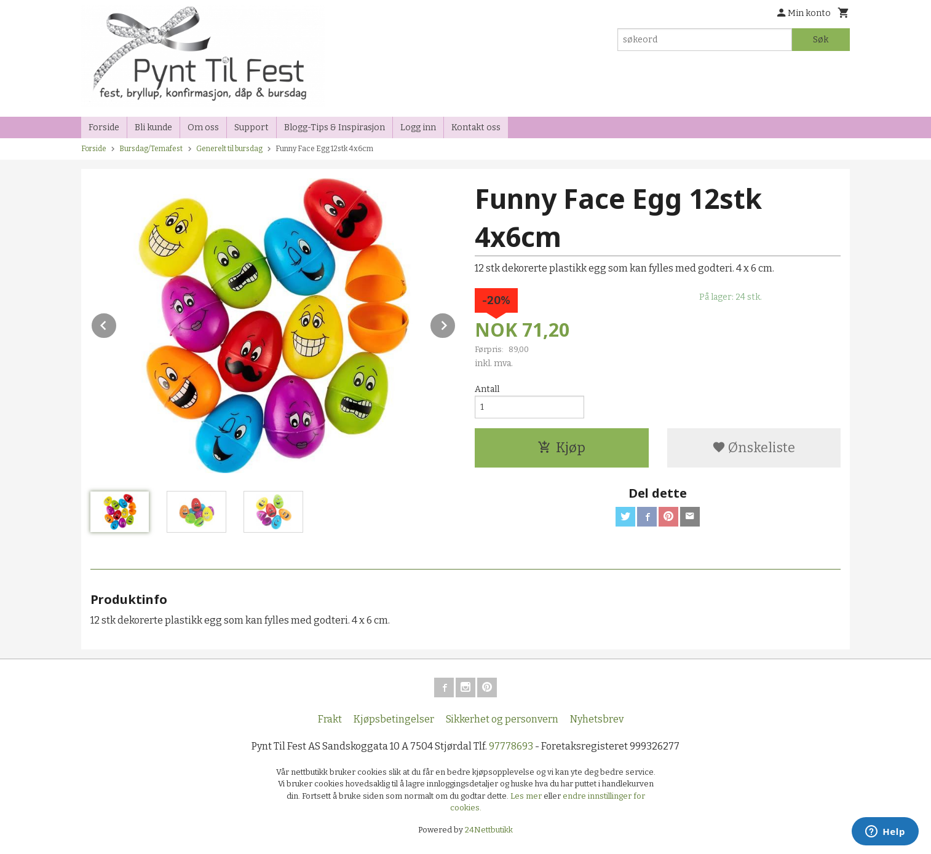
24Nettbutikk (489, 829)
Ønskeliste (753, 447)
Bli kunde (153, 127)
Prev (116, 323)
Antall (487, 389)
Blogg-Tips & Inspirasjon (334, 127)
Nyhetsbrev (597, 719)
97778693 (511, 746)
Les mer (527, 796)
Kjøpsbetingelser (394, 719)
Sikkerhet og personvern (502, 719)
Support (251, 127)
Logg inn (418, 127)
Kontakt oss (476, 127)
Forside (104, 127)
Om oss (203, 127)
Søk (820, 39)
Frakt (330, 719)
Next (455, 323)
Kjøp (561, 447)
